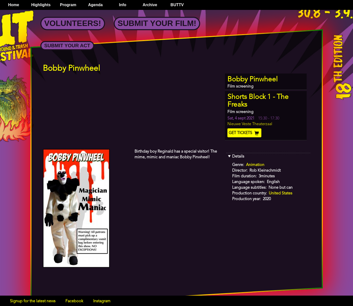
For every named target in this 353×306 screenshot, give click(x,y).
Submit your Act (67, 45)
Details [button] (238, 157)
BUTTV (177, 5)
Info (122, 5)
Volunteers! (72, 23)
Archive (150, 5)
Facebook (74, 301)
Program (68, 5)
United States (280, 193)
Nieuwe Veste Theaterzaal (249, 124)
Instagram (101, 301)
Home (13, 5)
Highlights (41, 5)
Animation (255, 165)
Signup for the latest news (32, 301)
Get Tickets (244, 133)
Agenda (95, 5)
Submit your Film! (157, 23)
